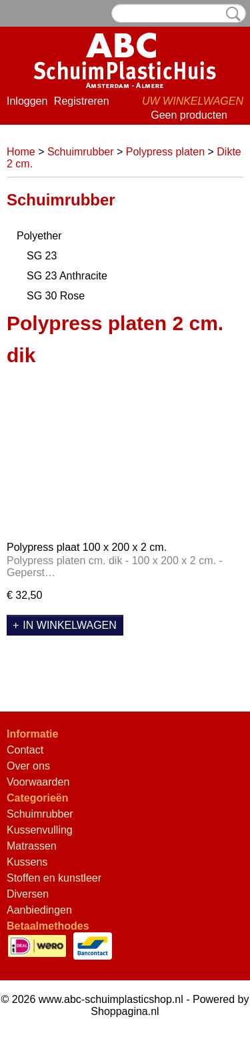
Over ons (28, 766)
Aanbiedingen (39, 910)
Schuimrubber (80, 151)
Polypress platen (165, 151)
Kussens (27, 862)
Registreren (81, 101)
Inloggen (27, 101)
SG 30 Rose (56, 295)
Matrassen (32, 846)
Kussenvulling (40, 830)
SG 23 (42, 255)
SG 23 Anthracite (67, 275)
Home (21, 151)
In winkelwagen (69, 625)
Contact (25, 750)
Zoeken (231, 14)
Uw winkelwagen (192, 101)
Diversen (28, 894)
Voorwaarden (38, 782)
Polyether (39, 235)
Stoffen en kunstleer (54, 878)
